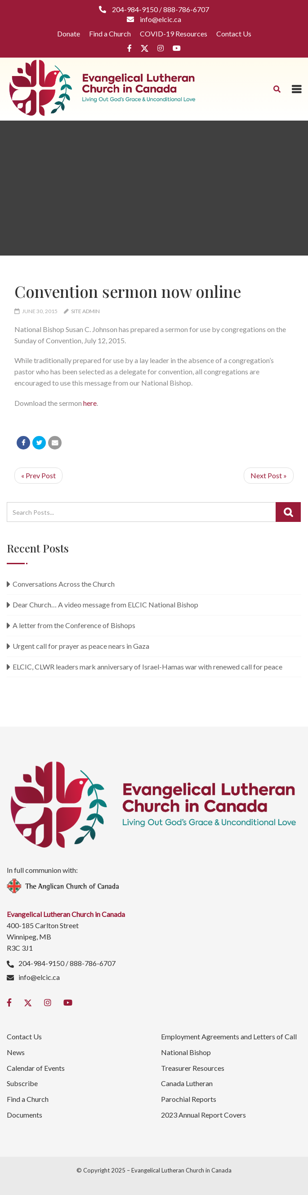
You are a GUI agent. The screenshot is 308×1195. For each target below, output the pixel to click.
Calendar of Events (36, 1068)
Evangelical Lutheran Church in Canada (181, 1170)
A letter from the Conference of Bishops (74, 625)
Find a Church (110, 33)
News (16, 1052)
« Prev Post (38, 475)
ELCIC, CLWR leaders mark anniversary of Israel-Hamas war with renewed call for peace (147, 666)
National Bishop (186, 1052)
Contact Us (233, 33)
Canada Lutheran (187, 1083)
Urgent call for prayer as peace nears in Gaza (81, 646)
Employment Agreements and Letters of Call (229, 1036)
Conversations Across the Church (64, 584)
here (90, 403)
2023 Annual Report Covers (203, 1114)
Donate (68, 33)
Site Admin (85, 311)
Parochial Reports (188, 1099)
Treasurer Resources (192, 1068)
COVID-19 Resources (173, 33)
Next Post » (268, 475)
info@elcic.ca (39, 977)
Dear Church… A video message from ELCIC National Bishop (105, 604)
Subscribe (22, 1083)
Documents (24, 1114)
